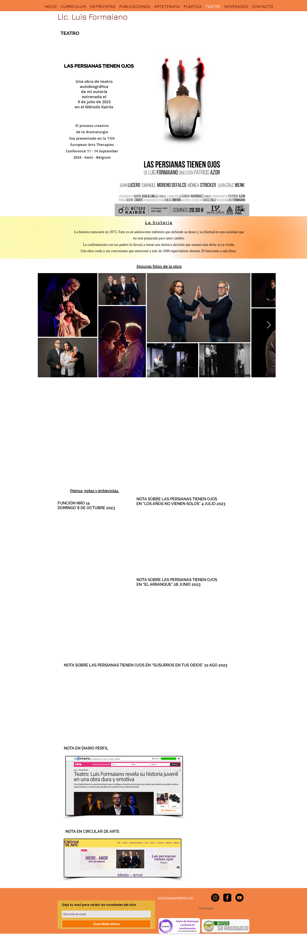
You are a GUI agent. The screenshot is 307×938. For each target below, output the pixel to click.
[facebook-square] (227, 898)
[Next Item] (269, 325)
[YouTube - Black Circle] (239, 898)
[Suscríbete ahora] (106, 924)
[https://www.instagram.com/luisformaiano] (215, 898)
